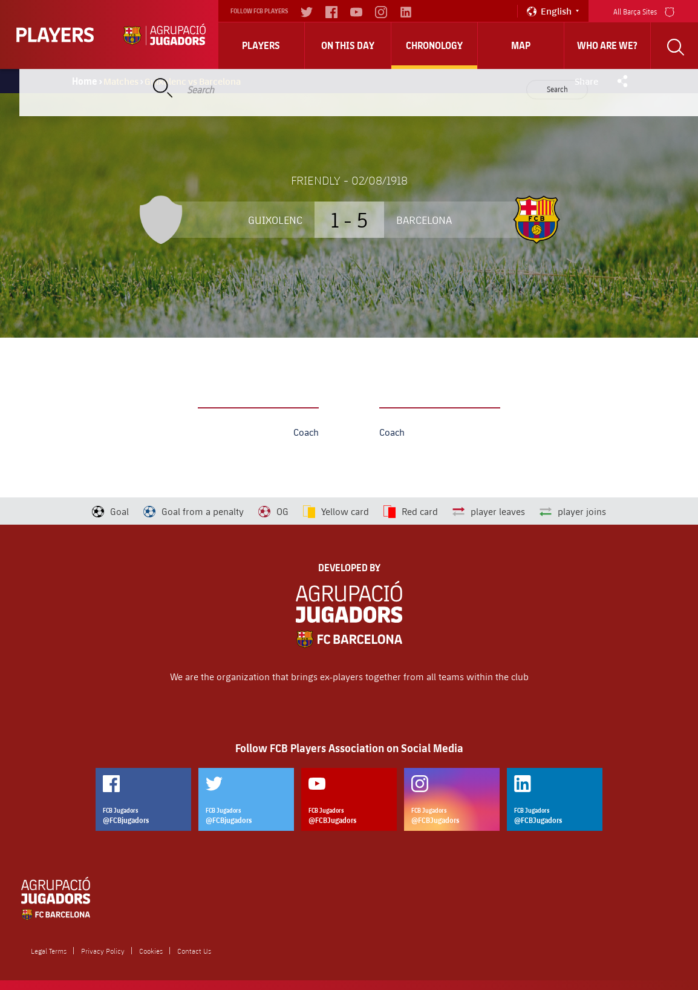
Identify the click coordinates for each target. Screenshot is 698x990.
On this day (347, 45)
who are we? (607, 45)
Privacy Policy (103, 950)
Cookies (151, 950)
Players (261, 45)
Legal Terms (49, 950)
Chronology (434, 45)
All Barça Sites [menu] (643, 10)
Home (84, 81)
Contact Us (194, 950)
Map (520, 45)
